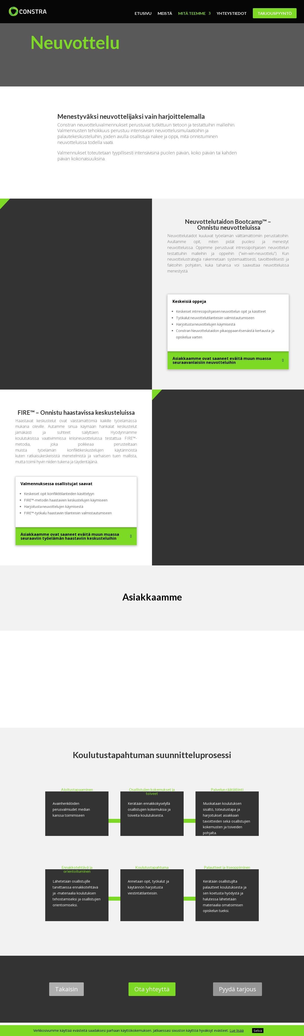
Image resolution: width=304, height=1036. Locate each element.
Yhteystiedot (232, 14)
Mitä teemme (192, 14)
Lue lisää (237, 1030)
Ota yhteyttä (152, 989)
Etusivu (143, 14)
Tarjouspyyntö (275, 13)
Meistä (165, 14)
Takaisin (66, 989)
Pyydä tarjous (237, 989)
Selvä (258, 1030)
